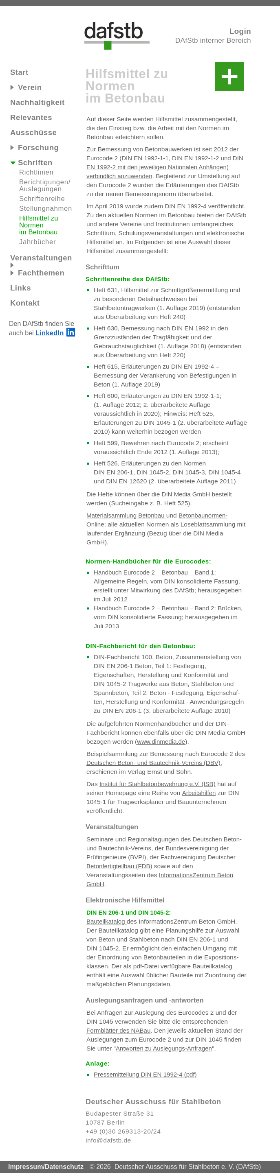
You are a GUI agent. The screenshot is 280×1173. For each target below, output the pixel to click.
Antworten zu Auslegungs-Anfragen (164, 1048)
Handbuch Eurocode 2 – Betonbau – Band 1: (155, 572)
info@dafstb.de (108, 1140)
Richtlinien (36, 172)
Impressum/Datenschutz (46, 1166)
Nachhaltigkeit (37, 102)
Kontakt (25, 303)
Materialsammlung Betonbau (126, 515)
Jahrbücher (37, 242)
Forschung (34, 147)
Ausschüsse (33, 132)
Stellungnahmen (45, 208)
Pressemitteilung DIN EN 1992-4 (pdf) (145, 1074)
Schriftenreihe (42, 199)
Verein (26, 87)
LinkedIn (49, 333)
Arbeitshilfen (199, 792)
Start (19, 72)
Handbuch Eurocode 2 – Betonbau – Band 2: (155, 608)
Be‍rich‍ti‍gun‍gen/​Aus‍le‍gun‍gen (45, 185)
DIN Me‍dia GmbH (185, 494)
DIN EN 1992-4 (185, 206)
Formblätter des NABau (118, 1030)
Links (20, 288)
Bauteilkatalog (106, 921)
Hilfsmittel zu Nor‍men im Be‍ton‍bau (38, 225)
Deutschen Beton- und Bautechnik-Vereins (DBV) (153, 762)
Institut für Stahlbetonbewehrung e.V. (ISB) (157, 783)
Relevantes (31, 117)
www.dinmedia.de (161, 741)
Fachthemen (37, 273)
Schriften (31, 162)
